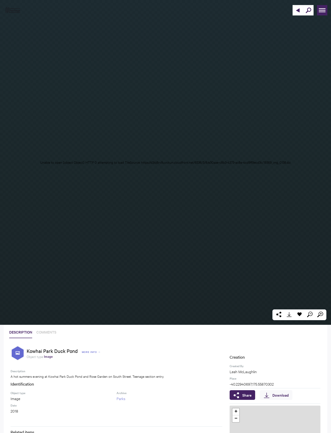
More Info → (91, 352)
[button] (235, 411)
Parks (121, 398)
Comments (46, 331)
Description (20, 331)
